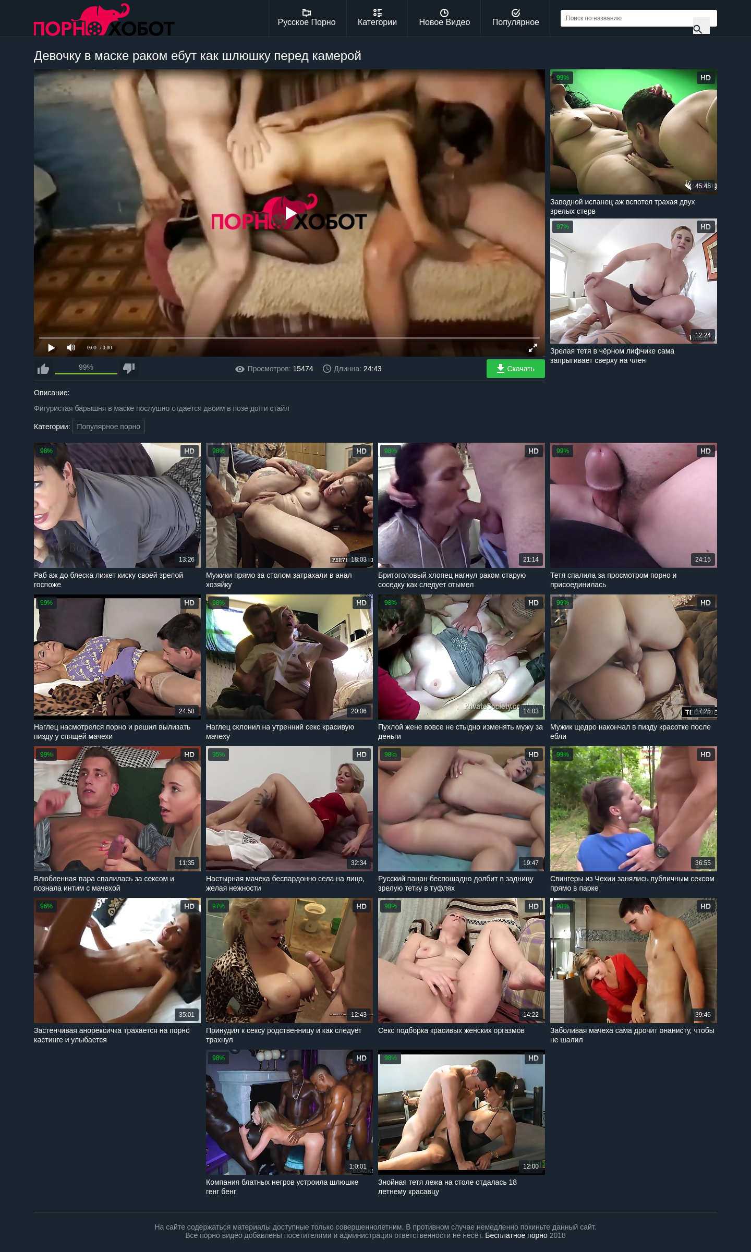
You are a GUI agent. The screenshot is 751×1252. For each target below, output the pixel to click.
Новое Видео (444, 18)
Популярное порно (108, 426)
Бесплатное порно (516, 1235)
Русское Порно (307, 18)
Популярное (515, 18)
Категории (377, 18)
